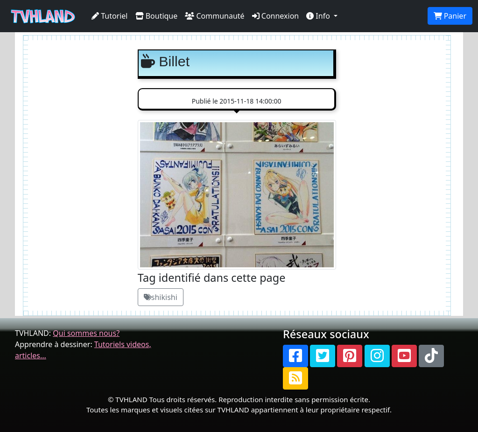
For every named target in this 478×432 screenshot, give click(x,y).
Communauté (214, 16)
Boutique (156, 16)
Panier (450, 16)
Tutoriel (109, 16)
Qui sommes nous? (86, 333)
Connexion (275, 16)
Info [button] (319, 16)
